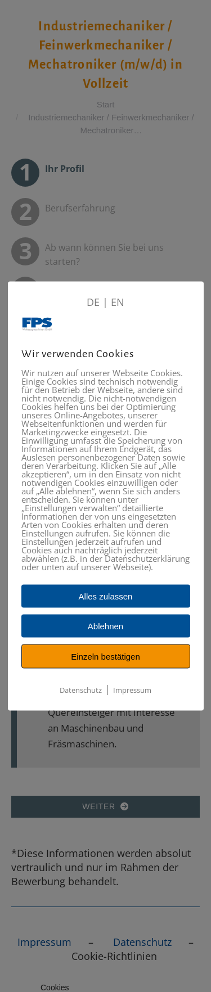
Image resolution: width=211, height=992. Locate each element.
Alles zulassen (106, 596)
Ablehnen (105, 626)
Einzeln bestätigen (105, 656)
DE (93, 302)
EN (117, 302)
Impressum (132, 690)
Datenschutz (81, 690)
